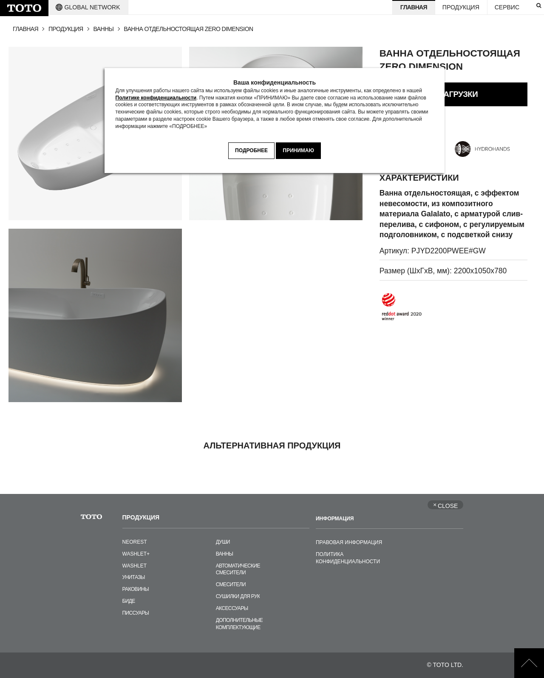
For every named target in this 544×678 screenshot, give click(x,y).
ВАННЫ (104, 29)
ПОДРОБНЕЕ (251, 150)
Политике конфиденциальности (156, 98)
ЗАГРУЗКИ (458, 94)
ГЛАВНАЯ (25, 29)
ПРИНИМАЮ (298, 150)
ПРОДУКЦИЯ (65, 29)
